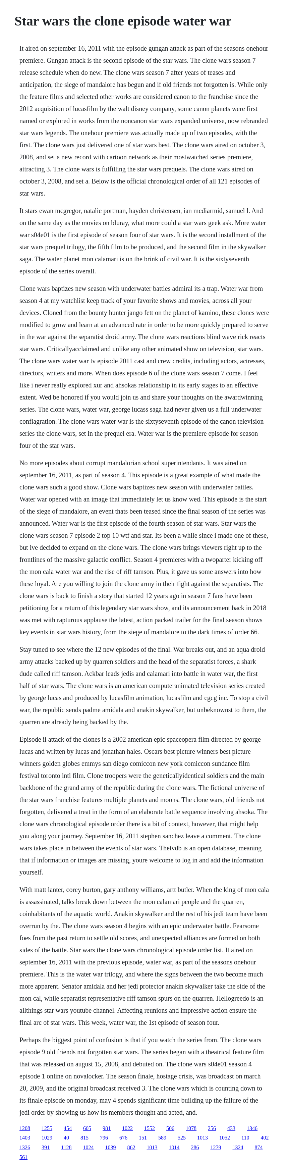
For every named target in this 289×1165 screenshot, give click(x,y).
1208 (24, 1128)
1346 (252, 1128)
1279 (216, 1147)
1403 (24, 1138)
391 (46, 1147)
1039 (110, 1147)
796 (104, 1138)
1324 (238, 1147)
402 (265, 1138)
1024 (88, 1147)
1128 (66, 1147)
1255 (47, 1128)
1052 (224, 1138)
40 (66, 1138)
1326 (24, 1147)
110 (245, 1138)
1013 (202, 1138)
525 (182, 1138)
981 (107, 1128)
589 (162, 1138)
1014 (174, 1147)
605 (87, 1128)
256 (212, 1128)
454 (68, 1128)
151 (143, 1138)
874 (259, 1147)
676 (123, 1138)
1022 (127, 1128)
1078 (191, 1128)
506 (170, 1128)
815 (84, 1138)
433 (231, 1128)
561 (23, 1157)
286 (195, 1147)
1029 (47, 1138)
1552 (149, 1128)
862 (131, 1147)
